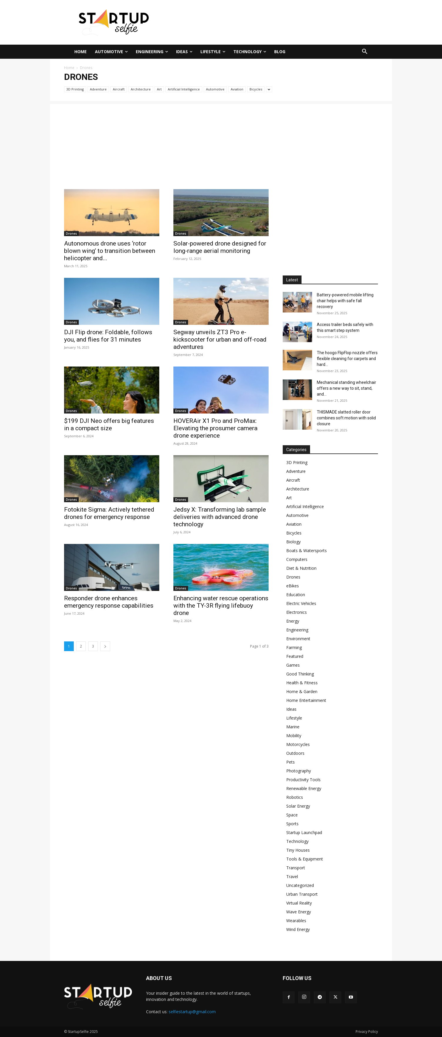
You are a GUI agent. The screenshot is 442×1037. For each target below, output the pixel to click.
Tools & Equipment (304, 859)
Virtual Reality (299, 903)
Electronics (296, 612)
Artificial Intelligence (184, 89)
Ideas (291, 709)
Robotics (294, 797)
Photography (298, 771)
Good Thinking (300, 674)
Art (159, 89)
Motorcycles (298, 744)
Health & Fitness (302, 682)
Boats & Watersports (306, 550)
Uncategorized (300, 885)
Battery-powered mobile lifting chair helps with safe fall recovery (345, 301)
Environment (298, 638)
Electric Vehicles (301, 603)
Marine (292, 727)
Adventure (98, 89)
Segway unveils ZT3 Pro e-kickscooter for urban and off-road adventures (220, 339)
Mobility (293, 735)
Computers (296, 559)
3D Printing (75, 89)
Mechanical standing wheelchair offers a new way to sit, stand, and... (346, 388)
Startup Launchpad (304, 832)
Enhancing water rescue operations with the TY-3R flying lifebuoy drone (220, 605)
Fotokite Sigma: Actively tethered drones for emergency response (109, 513)
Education (295, 594)
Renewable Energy (303, 788)
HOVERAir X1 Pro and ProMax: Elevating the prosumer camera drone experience (215, 428)
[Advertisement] (278, 21)
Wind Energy (298, 929)
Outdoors (295, 753)
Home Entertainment (306, 700)
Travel (292, 876)
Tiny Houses (298, 850)
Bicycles (256, 89)
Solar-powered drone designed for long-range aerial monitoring (219, 247)
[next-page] (105, 646)
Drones (71, 233)
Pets (290, 762)
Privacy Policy (367, 1031)
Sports (292, 823)
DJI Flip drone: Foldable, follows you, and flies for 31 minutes (108, 336)
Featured (294, 656)
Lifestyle (294, 718)
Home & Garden (301, 691)
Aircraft (119, 89)
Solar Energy (298, 806)
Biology (293, 541)
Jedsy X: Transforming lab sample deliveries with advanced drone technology (219, 517)
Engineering (297, 630)
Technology (297, 841)
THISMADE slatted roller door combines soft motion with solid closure (346, 418)
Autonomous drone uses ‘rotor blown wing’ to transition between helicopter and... (109, 251)
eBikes (292, 586)
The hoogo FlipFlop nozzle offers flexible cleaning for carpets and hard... (347, 358)
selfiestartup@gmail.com (192, 1011)
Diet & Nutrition (301, 568)
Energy (292, 621)
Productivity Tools (303, 779)
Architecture (141, 89)
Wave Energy (298, 912)
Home (69, 67)
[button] (365, 52)
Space (292, 815)
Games (293, 665)
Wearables (296, 920)
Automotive (215, 89)
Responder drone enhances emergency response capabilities (108, 602)
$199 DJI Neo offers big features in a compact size (109, 424)
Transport (295, 867)
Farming (294, 647)
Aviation (237, 89)
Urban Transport (302, 894)
